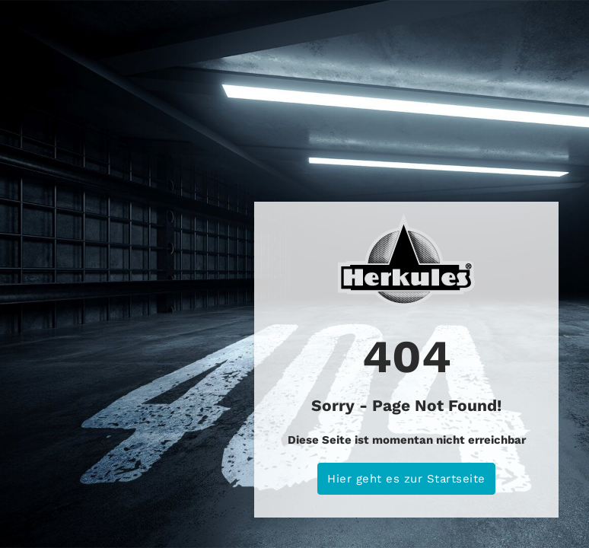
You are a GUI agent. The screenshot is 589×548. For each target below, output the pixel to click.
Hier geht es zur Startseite (406, 479)
